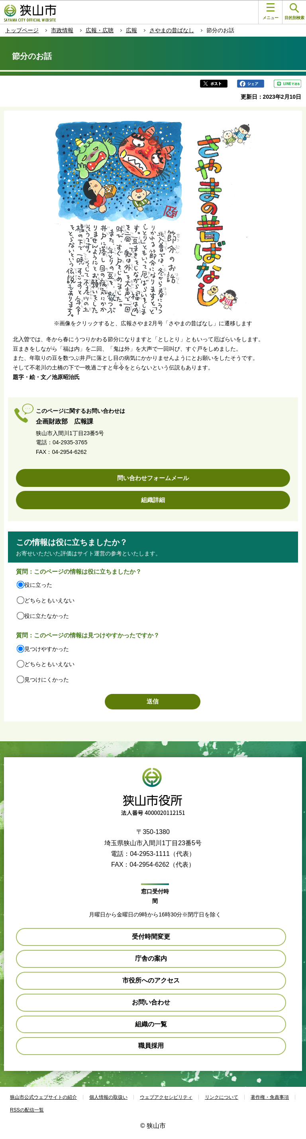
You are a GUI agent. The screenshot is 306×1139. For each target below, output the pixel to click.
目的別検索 (294, 11)
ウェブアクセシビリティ (166, 1097)
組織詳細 (153, 499)
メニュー (271, 11)
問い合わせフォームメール (153, 478)
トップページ (22, 30)
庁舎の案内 (151, 958)
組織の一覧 (151, 1024)
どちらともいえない (49, 600)
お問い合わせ (151, 1002)
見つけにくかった (46, 679)
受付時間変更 (151, 936)
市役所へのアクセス (151, 980)
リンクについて (221, 1097)
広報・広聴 (100, 30)
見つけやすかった (46, 649)
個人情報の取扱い (108, 1097)
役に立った (38, 585)
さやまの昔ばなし (171, 30)
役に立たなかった (46, 616)
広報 (131, 30)
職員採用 (151, 1045)
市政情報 (62, 30)
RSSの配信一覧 (27, 1110)
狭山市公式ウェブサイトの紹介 (43, 1097)
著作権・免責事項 (270, 1097)
